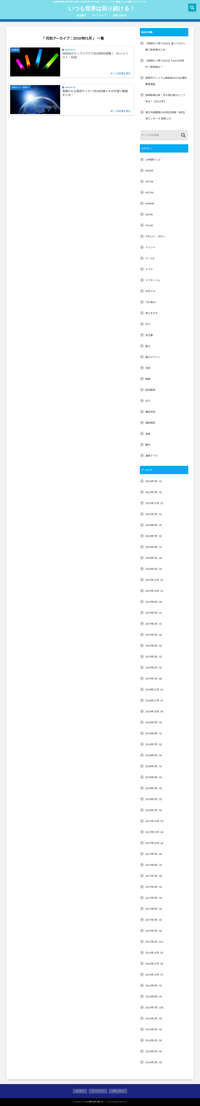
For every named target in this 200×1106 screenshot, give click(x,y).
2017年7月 (151, 875)
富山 (147, 345)
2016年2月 (151, 1062)
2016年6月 (151, 1018)
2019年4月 (151, 645)
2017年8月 (151, 864)
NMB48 (149, 203)
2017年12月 (152, 821)
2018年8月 (151, 733)
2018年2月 (151, 799)
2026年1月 (151, 481)
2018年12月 (152, 689)
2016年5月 (151, 1029)
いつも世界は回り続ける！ (101, 8)
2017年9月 (151, 853)
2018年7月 (151, 744)
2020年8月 (151, 524)
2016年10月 (152, 974)
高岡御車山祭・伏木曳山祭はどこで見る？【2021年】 (165, 98)
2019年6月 (151, 623)
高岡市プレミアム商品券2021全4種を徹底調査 (166, 81)
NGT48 (149, 192)
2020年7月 (151, 535)
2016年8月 (151, 996)
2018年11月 (152, 700)
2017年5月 (151, 897)
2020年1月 (151, 568)
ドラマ (149, 269)
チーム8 (149, 258)
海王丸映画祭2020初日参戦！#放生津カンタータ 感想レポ (165, 115)
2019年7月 (151, 612)
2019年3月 (151, 656)
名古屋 (149, 334)
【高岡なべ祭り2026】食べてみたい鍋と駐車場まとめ (165, 46)
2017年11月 (152, 831)
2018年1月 (151, 810)
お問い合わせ (119, 15)
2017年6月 (151, 886)
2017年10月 (152, 842)
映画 (147, 378)
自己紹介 (81, 15)
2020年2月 (151, 557)
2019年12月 (152, 579)
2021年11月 (152, 503)
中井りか (150, 291)
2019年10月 (152, 590)
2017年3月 (151, 919)
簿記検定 (150, 422)
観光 (147, 444)
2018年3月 (151, 788)
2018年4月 (151, 777)
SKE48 (149, 214)
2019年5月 (151, 634)
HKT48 (149, 181)
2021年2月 (151, 514)
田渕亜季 (150, 389)
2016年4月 (151, 1040)
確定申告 (150, 411)
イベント (150, 247)
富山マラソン (152, 356)
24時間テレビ (153, 159)
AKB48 (149, 170)
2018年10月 (152, 711)
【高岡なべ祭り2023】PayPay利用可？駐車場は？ (164, 63)
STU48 (149, 225)
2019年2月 (151, 667)
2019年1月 (151, 678)
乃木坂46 (150, 302)
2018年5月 (151, 766)
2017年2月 (151, 930)
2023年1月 (151, 492)
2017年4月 (151, 908)
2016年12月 (152, 952)
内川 (147, 324)
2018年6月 (151, 755)
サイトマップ (99, 15)
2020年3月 (151, 546)
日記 (147, 367)
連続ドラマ (151, 455)
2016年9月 (151, 985)
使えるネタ (151, 313)
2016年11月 (152, 963)
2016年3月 (151, 1051)
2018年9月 (151, 722)
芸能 (147, 433)
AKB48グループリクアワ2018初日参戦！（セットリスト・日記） (95, 55)
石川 (147, 400)
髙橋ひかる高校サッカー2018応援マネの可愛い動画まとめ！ (95, 92)
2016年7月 (151, 1007)
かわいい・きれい (155, 236)
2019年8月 (151, 601)
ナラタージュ (152, 280)
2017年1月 (151, 941)
